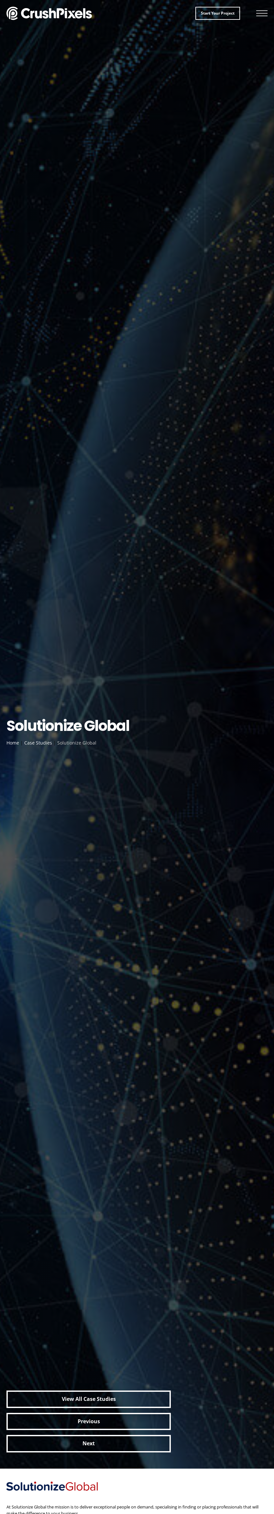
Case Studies (38, 743)
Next (88, 1443)
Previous (89, 1421)
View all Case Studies (89, 1399)
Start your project (218, 13)
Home (12, 743)
